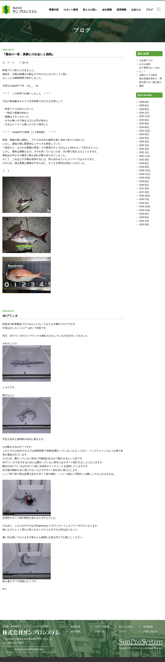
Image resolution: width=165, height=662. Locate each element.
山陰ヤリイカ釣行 (148, 75)
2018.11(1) (144, 174)
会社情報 (107, 9)
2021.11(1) (144, 156)
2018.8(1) (144, 181)
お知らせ (136, 9)
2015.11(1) (144, 210)
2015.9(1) (144, 213)
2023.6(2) (144, 127)
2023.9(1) (144, 120)
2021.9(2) (144, 159)
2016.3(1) (144, 203)
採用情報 (121, 9)
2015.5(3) (144, 224)
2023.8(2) (144, 123)
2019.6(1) (144, 163)
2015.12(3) (144, 206)
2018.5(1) (144, 185)
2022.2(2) (144, 148)
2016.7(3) (144, 199)
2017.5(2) (144, 192)
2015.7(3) (144, 221)
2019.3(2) (144, 167)
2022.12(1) (144, 130)
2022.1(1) (144, 152)
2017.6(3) (144, 188)
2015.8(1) (144, 217)
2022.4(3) (144, 141)
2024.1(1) (144, 112)
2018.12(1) (144, 170)
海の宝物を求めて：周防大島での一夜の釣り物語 (150, 82)
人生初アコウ (146, 60)
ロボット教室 (70, 9)
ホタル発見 (144, 64)
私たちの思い (90, 9)
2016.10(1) (144, 195)
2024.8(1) (144, 109)
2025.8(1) (144, 102)
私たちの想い (126, 626)
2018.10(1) (144, 177)
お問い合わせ (150, 631)
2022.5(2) (144, 138)
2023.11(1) (144, 116)
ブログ (149, 9)
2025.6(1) (144, 105)
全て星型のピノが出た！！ (149, 69)
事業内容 (54, 9)
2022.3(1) (144, 145)
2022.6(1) (144, 134)
